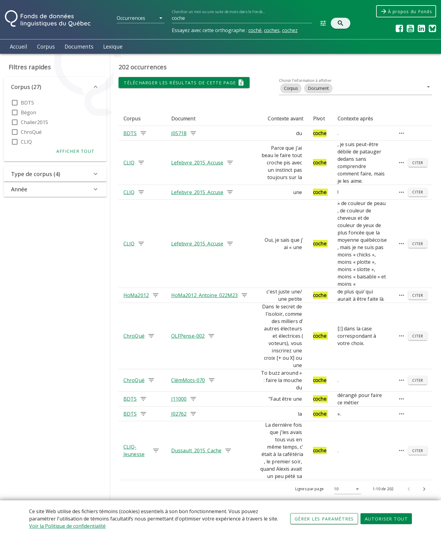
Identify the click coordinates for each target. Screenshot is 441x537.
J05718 (179, 133)
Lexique (113, 46)
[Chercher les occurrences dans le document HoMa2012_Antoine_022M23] (244, 295)
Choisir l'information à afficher (305, 80)
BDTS (27, 103)
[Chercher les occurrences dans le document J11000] (193, 398)
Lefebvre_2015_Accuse (197, 162)
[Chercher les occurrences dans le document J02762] (193, 413)
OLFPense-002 (188, 336)
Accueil (18, 46)
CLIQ (26, 142)
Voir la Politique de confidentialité (67, 526)
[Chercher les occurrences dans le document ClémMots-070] (211, 380)
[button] (140, 18)
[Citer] (417, 162)
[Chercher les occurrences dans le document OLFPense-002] (211, 335)
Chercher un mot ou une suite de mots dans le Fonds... (218, 11)
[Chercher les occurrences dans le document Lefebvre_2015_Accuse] (230, 162)
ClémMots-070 (188, 380)
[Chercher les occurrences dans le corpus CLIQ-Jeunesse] (155, 450)
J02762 (179, 413)
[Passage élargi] (401, 133)
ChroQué (31, 132)
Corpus (46, 46)
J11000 (179, 398)
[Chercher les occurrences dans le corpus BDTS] (143, 133)
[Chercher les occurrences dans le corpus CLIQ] (141, 162)
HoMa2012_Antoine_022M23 (204, 295)
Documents (79, 46)
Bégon (28, 112)
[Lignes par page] (346, 489)
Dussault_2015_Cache (196, 450)
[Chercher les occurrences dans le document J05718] (193, 133)
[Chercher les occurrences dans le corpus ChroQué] (151, 335)
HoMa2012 (136, 295)
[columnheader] (142, 118)
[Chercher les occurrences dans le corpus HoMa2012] (155, 295)
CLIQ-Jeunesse (134, 450)
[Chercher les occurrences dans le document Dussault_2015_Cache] (228, 450)
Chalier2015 (34, 122)
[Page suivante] (424, 489)
